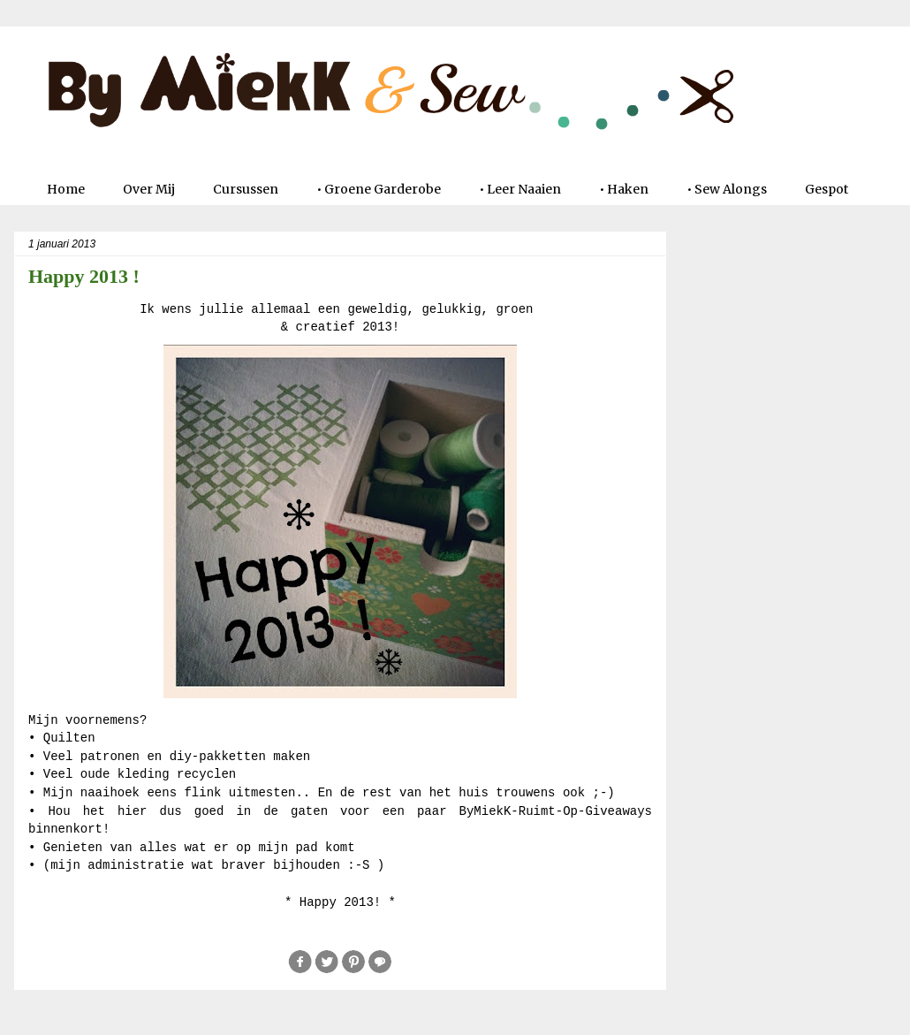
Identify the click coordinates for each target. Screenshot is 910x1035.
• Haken (623, 189)
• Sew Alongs (726, 189)
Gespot (826, 189)
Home (66, 189)
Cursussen (245, 189)
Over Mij (149, 189)
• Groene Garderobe (378, 189)
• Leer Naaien (520, 189)
